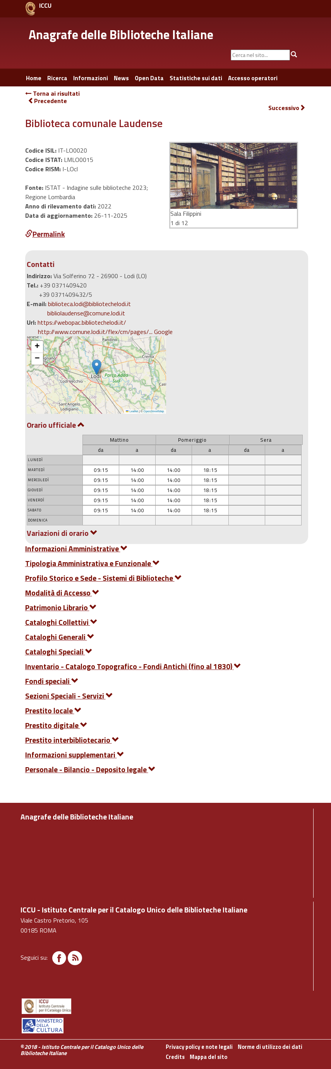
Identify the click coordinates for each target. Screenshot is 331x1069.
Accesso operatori (253, 78)
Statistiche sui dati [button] (196, 78)
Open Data (149, 78)
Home (33, 78)
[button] (96, 367)
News (121, 78)
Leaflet (132, 411)
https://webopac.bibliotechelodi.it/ (82, 322)
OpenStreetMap (154, 411)
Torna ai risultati (52, 93)
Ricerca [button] (57, 78)
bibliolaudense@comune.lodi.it (86, 313)
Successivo (286, 108)
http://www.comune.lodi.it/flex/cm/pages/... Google (105, 331)
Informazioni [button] (90, 78)
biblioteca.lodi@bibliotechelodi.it (89, 303)
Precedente (47, 100)
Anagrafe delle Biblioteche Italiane (121, 34)
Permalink (45, 233)
